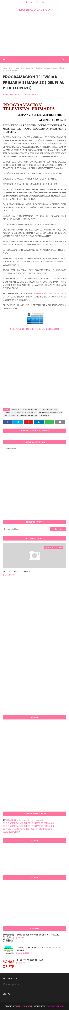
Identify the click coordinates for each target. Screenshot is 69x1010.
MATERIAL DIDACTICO (34, 10)
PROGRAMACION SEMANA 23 (50, 412)
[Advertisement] (34, 33)
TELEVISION (13, 68)
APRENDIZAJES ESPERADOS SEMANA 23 (20, 412)
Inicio (5, 68)
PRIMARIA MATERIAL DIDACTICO (50, 293)
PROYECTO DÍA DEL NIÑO (16, 571)
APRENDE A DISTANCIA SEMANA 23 (25, 409)
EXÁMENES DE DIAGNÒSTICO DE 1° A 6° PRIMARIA (38, 935)
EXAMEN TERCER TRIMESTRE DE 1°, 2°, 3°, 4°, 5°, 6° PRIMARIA (38, 949)
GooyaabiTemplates (55, 1006)
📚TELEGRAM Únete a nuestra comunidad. (23, 820)
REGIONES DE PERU (11, 831)
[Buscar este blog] (26, 529)
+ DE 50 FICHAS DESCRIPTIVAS (29, 960)
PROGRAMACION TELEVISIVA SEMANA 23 (21, 415)
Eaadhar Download (23, 1006)
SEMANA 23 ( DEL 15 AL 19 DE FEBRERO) (34, 328)
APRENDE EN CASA (50, 409)
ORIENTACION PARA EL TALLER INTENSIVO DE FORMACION (29, 823)
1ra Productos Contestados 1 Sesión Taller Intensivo (27, 829)
